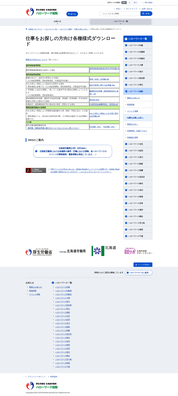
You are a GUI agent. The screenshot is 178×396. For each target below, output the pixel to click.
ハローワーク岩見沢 (136, 177)
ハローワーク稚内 (135, 183)
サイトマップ (131, 9)
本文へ (119, 9)
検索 (148, 14)
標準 (123, 2)
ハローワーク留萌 (135, 197)
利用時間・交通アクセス (137, 131)
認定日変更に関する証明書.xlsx (102, 85)
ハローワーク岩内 (135, 190)
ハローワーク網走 (135, 216)
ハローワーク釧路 (135, 164)
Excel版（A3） (96, 127)
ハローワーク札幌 (135, 45)
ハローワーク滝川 (135, 157)
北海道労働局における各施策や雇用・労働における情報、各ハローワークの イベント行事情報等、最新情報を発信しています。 (76, 151)
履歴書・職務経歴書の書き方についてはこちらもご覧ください (53, 128)
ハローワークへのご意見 (138, 273)
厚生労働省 (148, 2)
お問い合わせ (147, 9)
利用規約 (53, 377)
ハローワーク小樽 (135, 65)
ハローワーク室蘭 (135, 170)
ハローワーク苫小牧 (136, 223)
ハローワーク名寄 (135, 203)
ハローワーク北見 (135, 144)
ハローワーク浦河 (135, 210)
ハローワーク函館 (135, 91)
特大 (135, 2)
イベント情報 (132, 111)
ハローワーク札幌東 (136, 52)
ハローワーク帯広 (135, 85)
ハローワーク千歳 (135, 236)
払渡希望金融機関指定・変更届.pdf (104, 104)
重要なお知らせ (133, 98)
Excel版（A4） (109, 127)
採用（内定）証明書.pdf (99, 79)
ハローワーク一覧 (137, 39)
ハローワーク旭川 (135, 72)
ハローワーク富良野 (136, 78)
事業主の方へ (132, 124)
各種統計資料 (132, 137)
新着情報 (130, 104)
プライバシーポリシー (37, 377)
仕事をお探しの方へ (135, 118)
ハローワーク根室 (135, 230)
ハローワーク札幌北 (136, 58)
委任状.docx (94, 100)
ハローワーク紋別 (135, 151)
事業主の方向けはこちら (36, 60)
